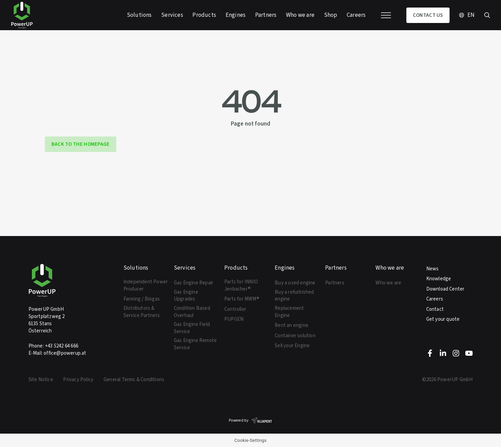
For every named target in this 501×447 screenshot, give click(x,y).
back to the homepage (80, 144)
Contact (435, 309)
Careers (434, 299)
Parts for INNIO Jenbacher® (241, 285)
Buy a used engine (295, 283)
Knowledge (438, 278)
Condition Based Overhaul (192, 311)
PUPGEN (233, 319)
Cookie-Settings (251, 440)
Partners (334, 283)
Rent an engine (291, 325)
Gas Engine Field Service (192, 327)
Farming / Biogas (141, 299)
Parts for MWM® (241, 299)
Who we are (388, 283)
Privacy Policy (78, 379)
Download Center (445, 289)
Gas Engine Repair (193, 283)
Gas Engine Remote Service (195, 344)
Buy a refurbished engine (294, 295)
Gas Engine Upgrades (186, 295)
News (432, 269)
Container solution (295, 335)
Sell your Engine (292, 345)
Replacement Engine (289, 311)
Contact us (428, 15)
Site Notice (40, 379)
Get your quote (443, 319)
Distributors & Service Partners (141, 311)
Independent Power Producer (145, 285)
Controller (235, 309)
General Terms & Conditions (134, 379)
